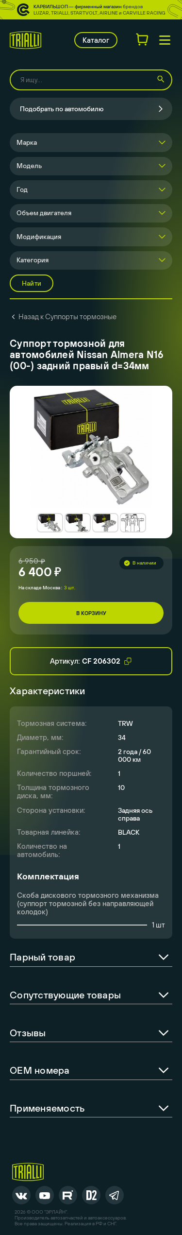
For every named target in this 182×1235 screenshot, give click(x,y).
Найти (31, 283)
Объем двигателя (44, 213)
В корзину (91, 613)
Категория (33, 260)
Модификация (39, 236)
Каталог (96, 40)
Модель (29, 166)
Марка (27, 142)
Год (22, 189)
